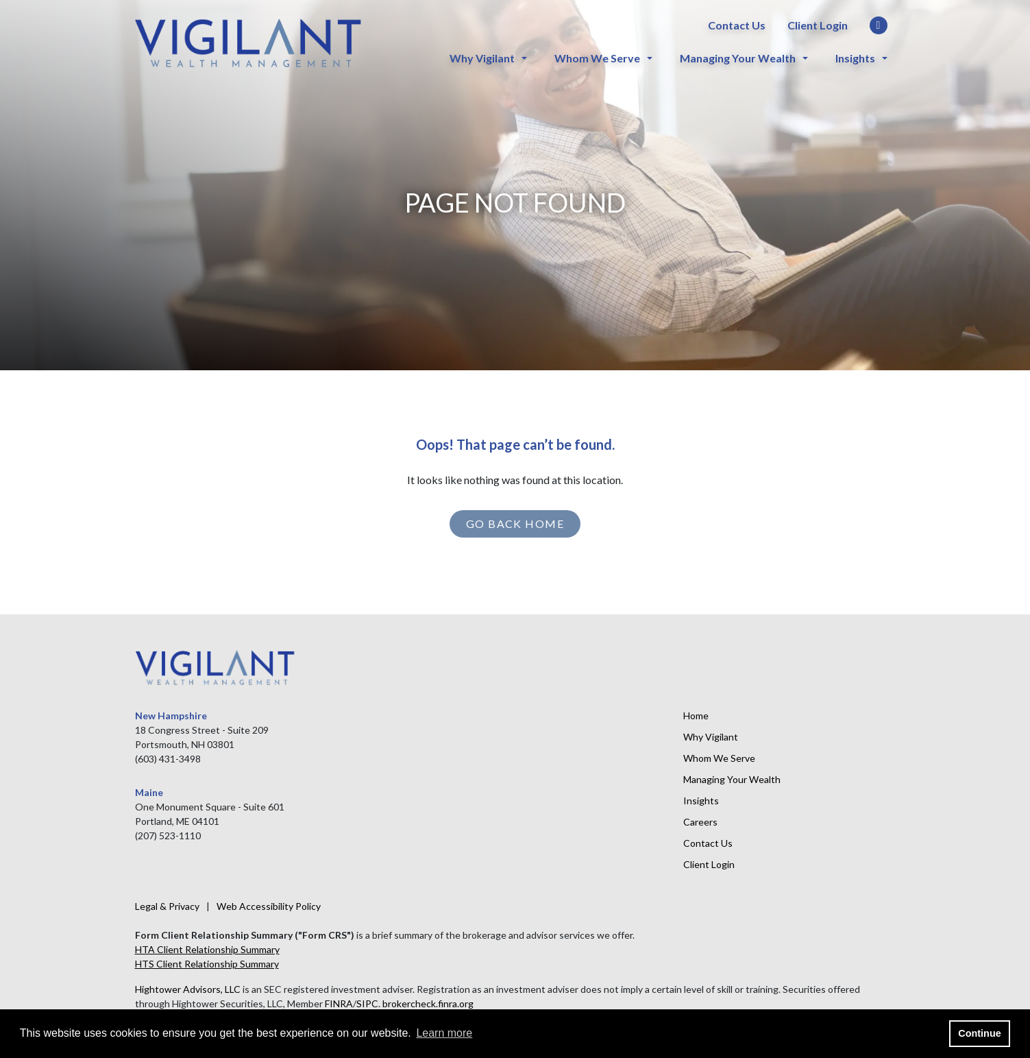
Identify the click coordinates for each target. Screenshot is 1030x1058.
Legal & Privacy (167, 906)
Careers (700, 822)
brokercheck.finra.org (428, 1003)
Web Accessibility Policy (269, 906)
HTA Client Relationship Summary (207, 949)
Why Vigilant (482, 57)
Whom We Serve (597, 57)
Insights (855, 57)
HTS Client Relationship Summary (207, 964)
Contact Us (736, 25)
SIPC (367, 1003)
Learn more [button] (444, 1033)
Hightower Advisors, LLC (188, 989)
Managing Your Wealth (738, 57)
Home (696, 715)
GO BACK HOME (515, 523)
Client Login (817, 25)
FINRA (339, 1003)
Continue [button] (979, 1033)
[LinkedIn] (878, 26)
